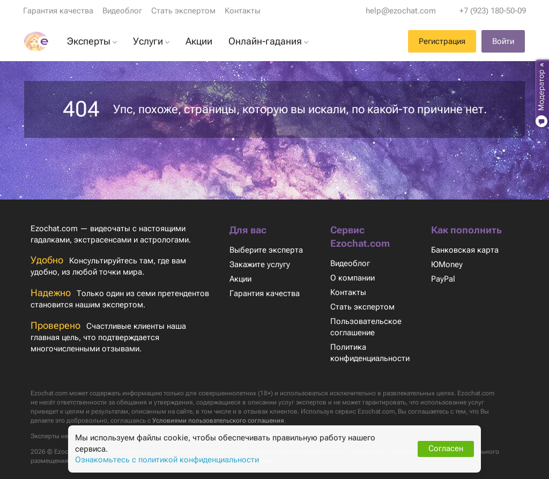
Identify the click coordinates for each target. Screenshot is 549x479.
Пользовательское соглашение (365, 326)
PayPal (443, 279)
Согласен (445, 448)
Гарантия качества (58, 11)
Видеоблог (122, 11)
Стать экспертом (182, 11)
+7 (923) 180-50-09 (492, 11)
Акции (241, 279)
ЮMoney (446, 264)
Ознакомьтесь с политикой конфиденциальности (167, 460)
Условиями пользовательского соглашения (308, 420)
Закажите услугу (260, 264)
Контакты (242, 11)
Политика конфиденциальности (371, 352)
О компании (352, 278)
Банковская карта (464, 250)
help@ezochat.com (401, 11)
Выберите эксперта (265, 250)
